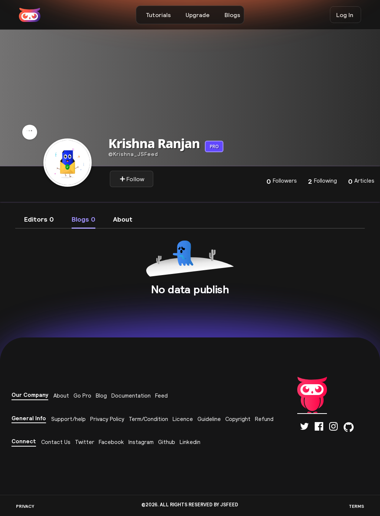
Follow (131, 179)
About (61, 395)
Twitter (84, 442)
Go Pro (82, 395)
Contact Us (56, 442)
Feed (161, 395)
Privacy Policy (107, 419)
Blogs (232, 15)
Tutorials (158, 15)
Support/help (68, 419)
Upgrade (198, 15)
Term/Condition (148, 419)
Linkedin (190, 442)
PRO (214, 146)
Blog (101, 395)
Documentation (131, 395)
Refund (264, 419)
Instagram (141, 442)
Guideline (209, 419)
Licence (183, 419)
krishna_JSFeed (133, 154)
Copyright (237, 419)
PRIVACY (25, 506)
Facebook (111, 442)
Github (166, 442)
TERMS (356, 506)
